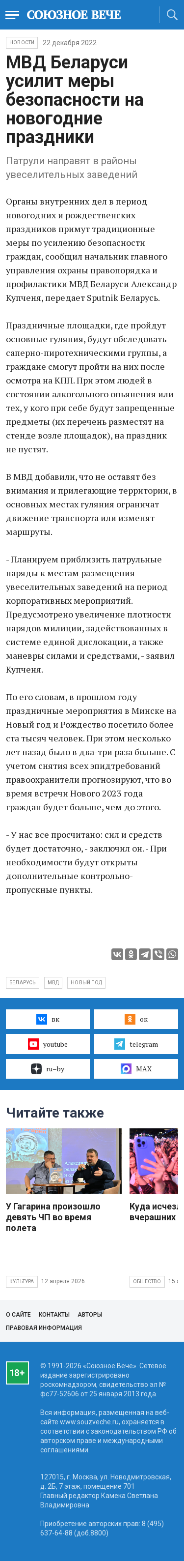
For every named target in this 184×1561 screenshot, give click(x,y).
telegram (136, 1043)
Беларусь (22, 982)
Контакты (54, 1314)
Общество (147, 1281)
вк (47, 1019)
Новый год (86, 982)
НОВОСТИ (21, 42)
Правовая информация (44, 1328)
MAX (136, 1068)
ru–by (47, 1068)
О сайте (18, 1314)
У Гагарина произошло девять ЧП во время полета (53, 1217)
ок (136, 1019)
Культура (21, 1281)
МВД (53, 982)
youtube (48, 1043)
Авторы (90, 1314)
